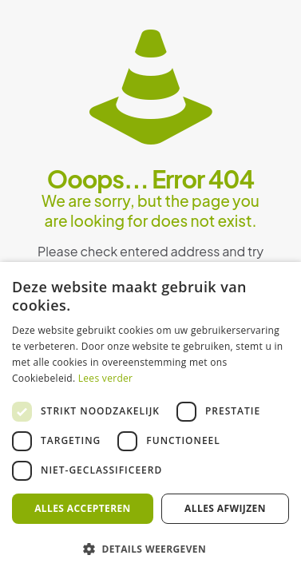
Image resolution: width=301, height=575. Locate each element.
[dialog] (150, 418)
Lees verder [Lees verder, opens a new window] (105, 378)
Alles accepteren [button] (82, 508)
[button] (150, 549)
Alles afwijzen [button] (225, 508)
